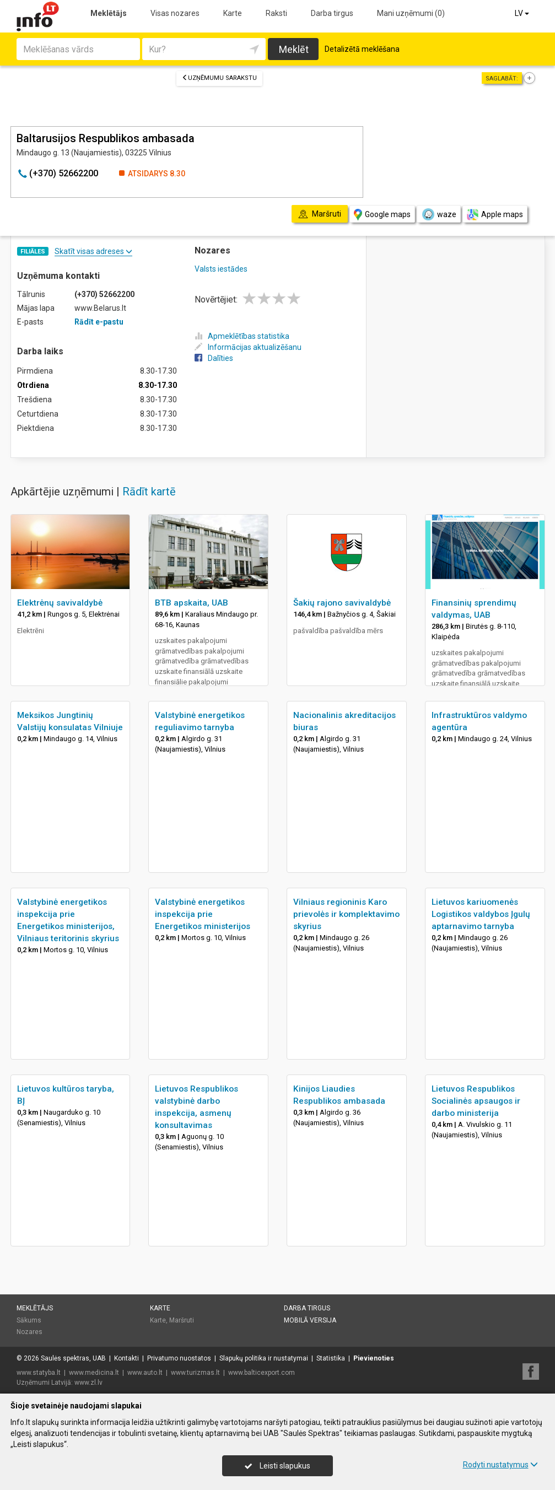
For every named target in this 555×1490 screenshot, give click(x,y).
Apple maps (495, 214)
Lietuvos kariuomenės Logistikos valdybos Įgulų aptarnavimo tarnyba (481, 914)
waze (438, 214)
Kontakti (126, 1358)
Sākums (29, 1320)
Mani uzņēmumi (411, 13)
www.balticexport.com (261, 1372)
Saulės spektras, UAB (73, 1358)
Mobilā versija (310, 1320)
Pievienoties (373, 1358)
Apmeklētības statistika (242, 336)
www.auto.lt (145, 1372)
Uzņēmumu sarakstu (219, 78)
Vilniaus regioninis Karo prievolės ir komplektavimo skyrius (346, 914)
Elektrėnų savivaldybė (60, 603)
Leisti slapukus (277, 1465)
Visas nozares (175, 13)
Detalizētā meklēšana (362, 49)
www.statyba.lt (39, 1372)
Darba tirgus (332, 13)
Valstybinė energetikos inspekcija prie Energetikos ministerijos (202, 914)
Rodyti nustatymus (500, 1464)
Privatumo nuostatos (179, 1358)
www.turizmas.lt (195, 1372)
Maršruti (181, 1320)
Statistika (330, 1358)
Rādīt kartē (149, 491)
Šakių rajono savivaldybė (342, 603)
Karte (232, 13)
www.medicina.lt (94, 1372)
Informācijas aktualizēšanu (248, 347)
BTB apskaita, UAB (191, 603)
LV (523, 13)
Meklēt (294, 49)
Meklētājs (108, 13)
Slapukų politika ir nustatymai (263, 1358)
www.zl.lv (88, 1382)
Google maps (382, 214)
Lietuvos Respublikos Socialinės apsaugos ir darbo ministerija (476, 1101)
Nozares (29, 1332)
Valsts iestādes (221, 268)
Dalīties (214, 358)
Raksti (276, 13)
